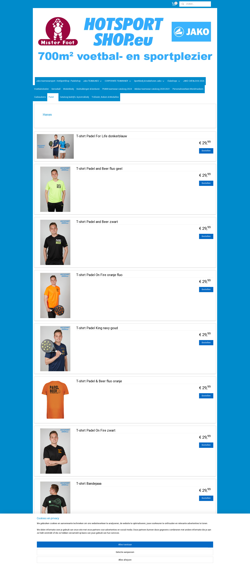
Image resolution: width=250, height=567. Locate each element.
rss (140, 561)
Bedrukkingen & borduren (88, 89)
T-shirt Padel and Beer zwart (97, 222)
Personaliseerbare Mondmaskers (188, 89)
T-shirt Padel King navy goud (97, 328)
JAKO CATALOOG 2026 (193, 81)
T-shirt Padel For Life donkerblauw (101, 136)
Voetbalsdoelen (41, 89)
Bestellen (206, 151)
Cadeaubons (40, 97)
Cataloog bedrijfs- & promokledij (74, 97)
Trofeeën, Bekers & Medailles (105, 97)
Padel (53, 97)
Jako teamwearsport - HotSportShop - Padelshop (58, 81)
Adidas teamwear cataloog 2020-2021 (152, 89)
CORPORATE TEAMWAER (118, 81)
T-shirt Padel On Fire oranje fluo (99, 275)
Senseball (55, 89)
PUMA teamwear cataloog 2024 (117, 89)
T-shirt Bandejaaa (88, 484)
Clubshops (173, 81)
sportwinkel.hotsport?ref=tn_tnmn (121, 543)
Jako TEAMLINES (92, 81)
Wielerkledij (68, 89)
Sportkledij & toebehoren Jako (149, 81)
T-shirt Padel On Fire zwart (95, 430)
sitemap (133, 561)
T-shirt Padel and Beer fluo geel (99, 169)
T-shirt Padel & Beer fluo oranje (99, 381)
